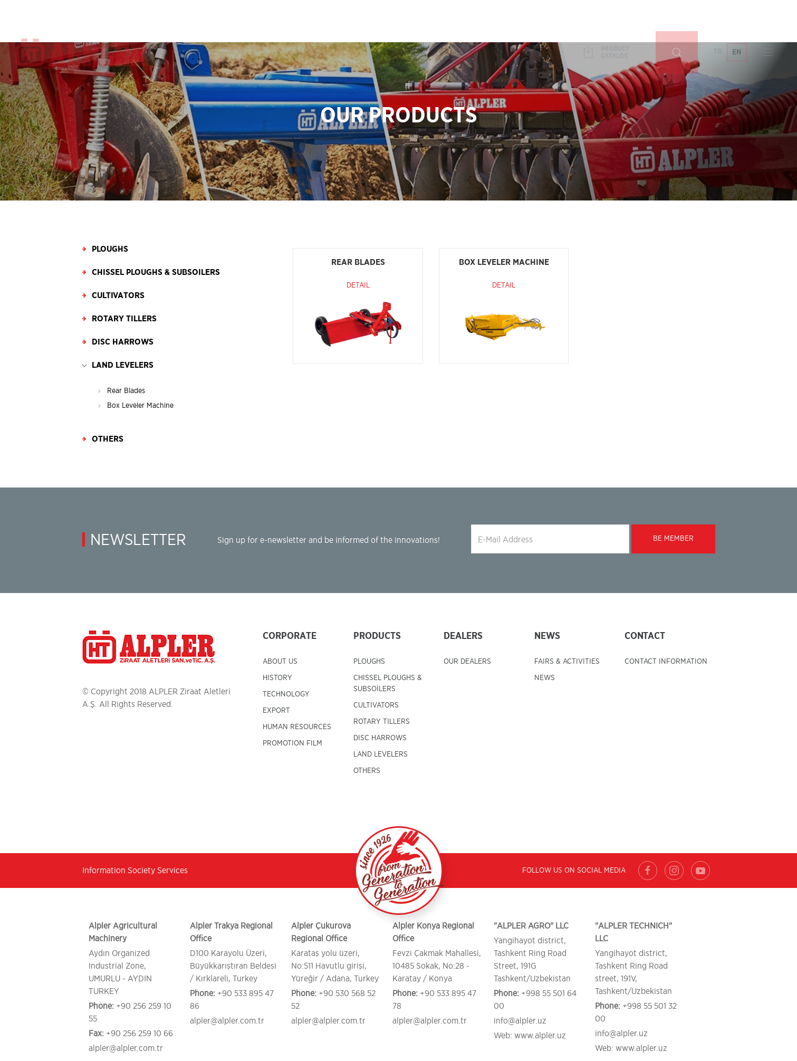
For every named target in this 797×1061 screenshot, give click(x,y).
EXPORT (276, 710)
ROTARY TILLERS (381, 721)
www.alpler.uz (540, 1035)
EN (737, 21)
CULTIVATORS (376, 705)
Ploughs (110, 249)
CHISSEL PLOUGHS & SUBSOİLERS (387, 683)
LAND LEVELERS (380, 754)
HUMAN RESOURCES (297, 727)
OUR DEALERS (467, 661)
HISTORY (277, 678)
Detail (358, 285)
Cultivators (118, 295)
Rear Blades (126, 391)
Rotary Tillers (124, 318)
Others (107, 439)
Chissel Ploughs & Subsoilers (156, 272)
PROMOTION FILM (292, 743)
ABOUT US (280, 661)
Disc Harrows (122, 342)
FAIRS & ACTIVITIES (567, 661)
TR (717, 20)
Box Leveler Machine (140, 405)
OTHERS (366, 771)
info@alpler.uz (520, 1021)
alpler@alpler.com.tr (126, 1048)
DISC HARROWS (380, 738)
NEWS (544, 678)
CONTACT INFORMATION (666, 661)
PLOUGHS (369, 661)
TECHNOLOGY (286, 694)
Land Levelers (122, 365)
